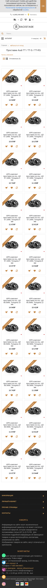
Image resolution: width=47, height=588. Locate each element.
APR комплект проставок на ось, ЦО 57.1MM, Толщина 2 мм (35, 135)
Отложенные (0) (15, 59)
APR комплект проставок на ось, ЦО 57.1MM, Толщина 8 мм (35, 260)
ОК (43, 6)
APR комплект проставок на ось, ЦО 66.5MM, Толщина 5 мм (12, 426)
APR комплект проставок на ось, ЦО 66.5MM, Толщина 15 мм (12, 343)
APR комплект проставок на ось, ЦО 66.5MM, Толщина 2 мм (35, 343)
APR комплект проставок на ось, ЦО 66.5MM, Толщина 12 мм (35, 301)
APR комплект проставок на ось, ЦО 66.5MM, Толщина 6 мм (35, 426)
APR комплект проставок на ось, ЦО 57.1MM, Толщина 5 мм (12, 218)
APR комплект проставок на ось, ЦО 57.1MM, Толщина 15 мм (12, 135)
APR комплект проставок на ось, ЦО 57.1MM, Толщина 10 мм (12, 94)
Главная (4, 45)
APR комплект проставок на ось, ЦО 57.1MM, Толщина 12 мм (35, 94)
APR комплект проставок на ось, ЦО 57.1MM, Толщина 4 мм (35, 177)
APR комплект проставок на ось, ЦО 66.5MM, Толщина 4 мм (35, 384)
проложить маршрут (9, 563)
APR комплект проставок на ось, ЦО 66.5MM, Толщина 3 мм (12, 384)
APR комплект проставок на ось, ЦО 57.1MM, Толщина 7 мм (12, 260)
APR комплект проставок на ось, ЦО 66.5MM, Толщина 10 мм (12, 301)
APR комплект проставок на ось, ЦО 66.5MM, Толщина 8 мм (35, 467)
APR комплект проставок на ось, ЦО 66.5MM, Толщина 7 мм (12, 467)
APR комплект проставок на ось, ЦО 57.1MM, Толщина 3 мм (12, 177)
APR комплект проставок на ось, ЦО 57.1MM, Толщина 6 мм (35, 218)
